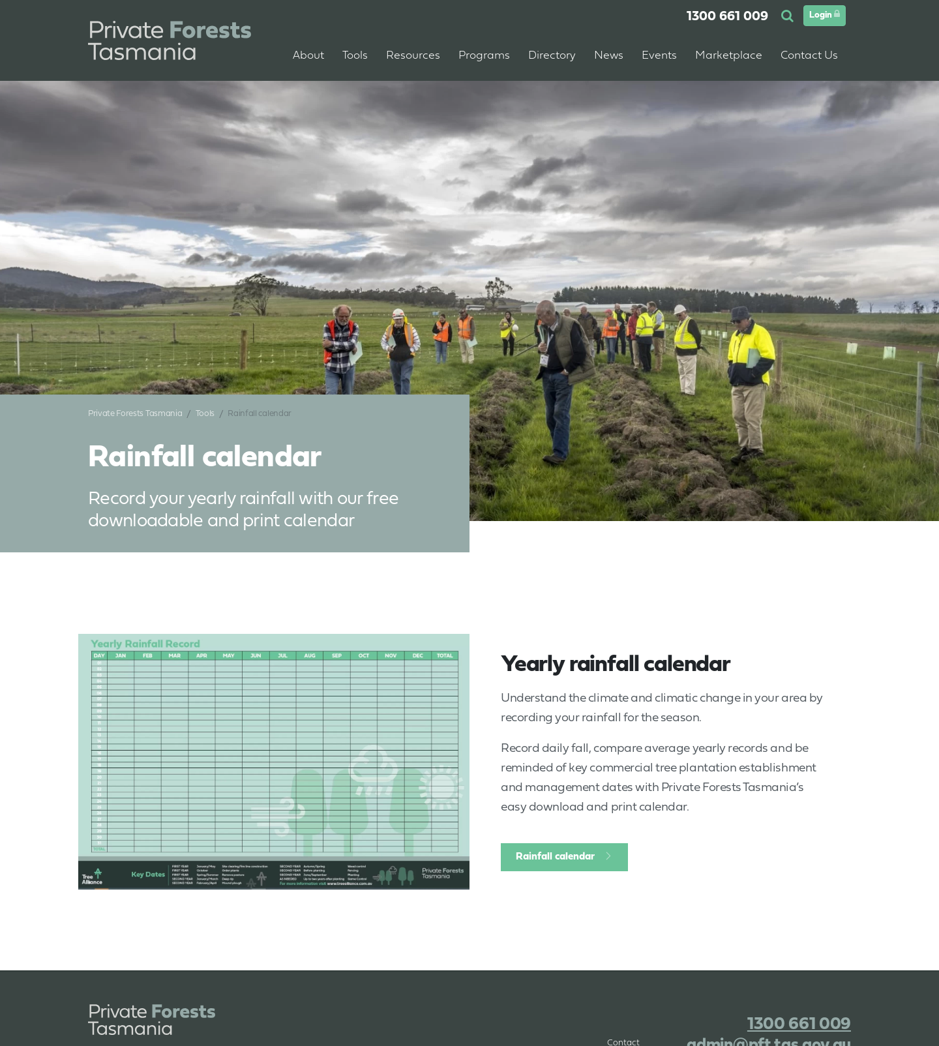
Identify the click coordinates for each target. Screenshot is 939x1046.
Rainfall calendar (555, 857)
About (308, 55)
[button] (789, 17)
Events (659, 55)
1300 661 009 (727, 16)
